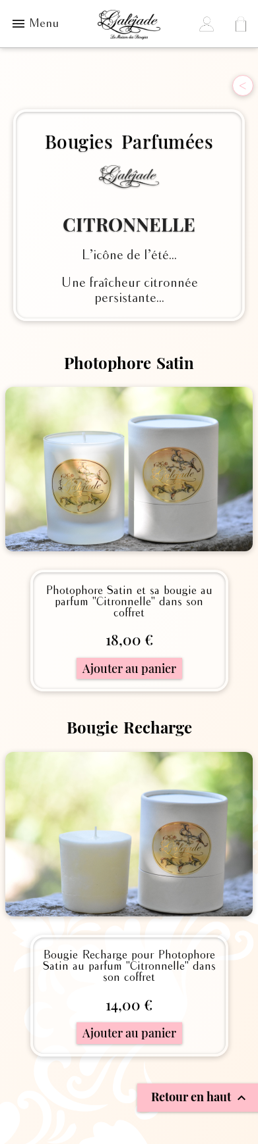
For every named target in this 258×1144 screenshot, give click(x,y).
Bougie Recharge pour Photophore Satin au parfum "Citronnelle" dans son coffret (129, 966)
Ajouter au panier (129, 668)
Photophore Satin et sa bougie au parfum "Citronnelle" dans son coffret (129, 601)
